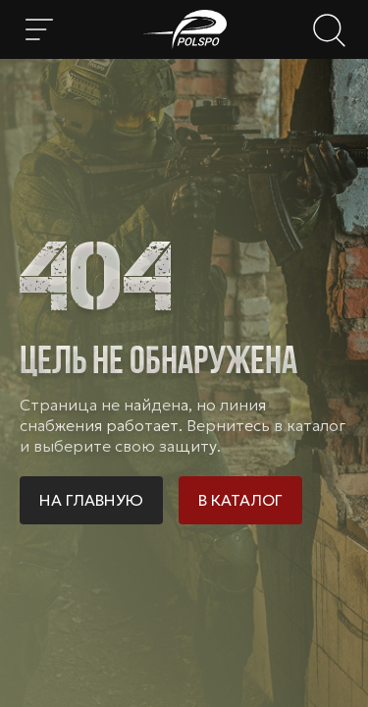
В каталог (240, 500)
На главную (91, 500)
